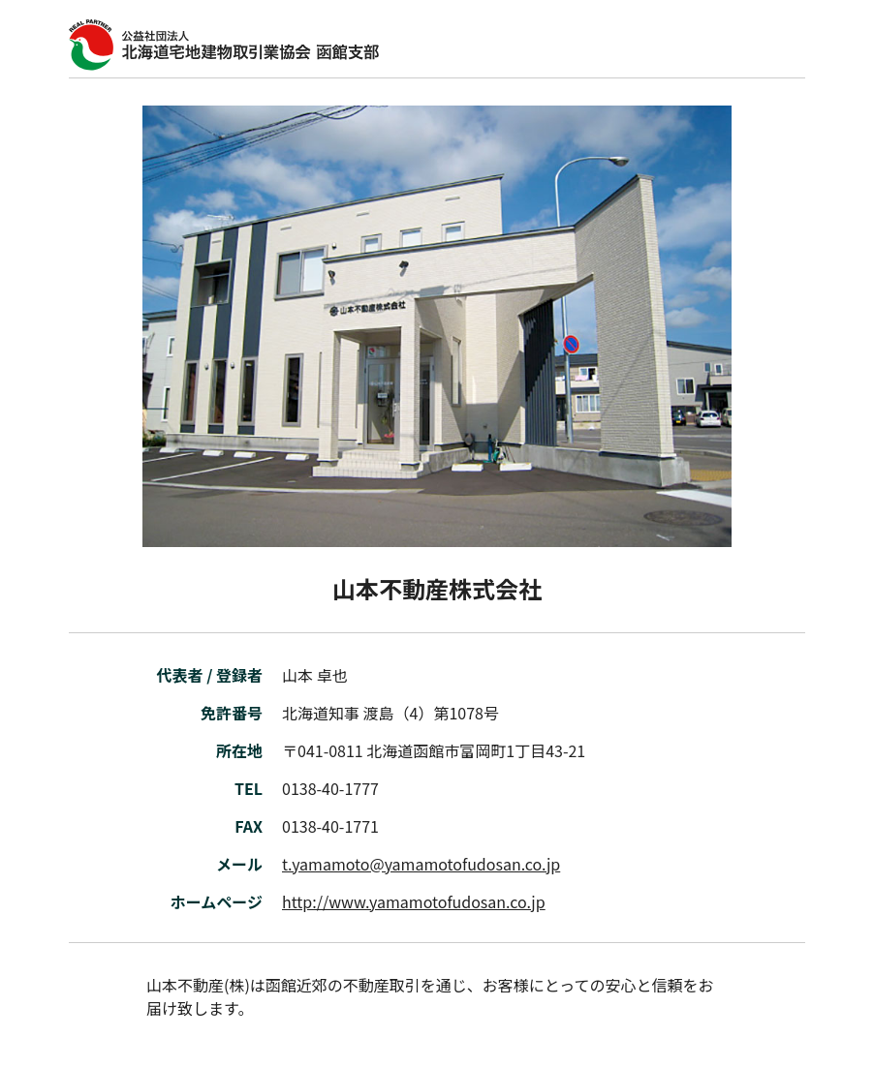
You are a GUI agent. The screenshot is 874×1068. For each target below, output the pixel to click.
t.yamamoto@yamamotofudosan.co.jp (421, 863)
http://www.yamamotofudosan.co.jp (414, 901)
